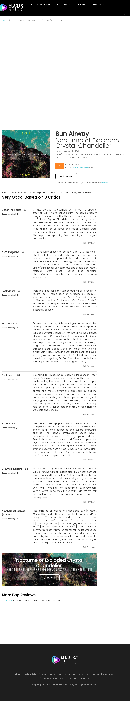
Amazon (105, 182)
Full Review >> (90, 242)
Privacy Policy (76, 674)
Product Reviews (53, 678)
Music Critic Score (81, 168)
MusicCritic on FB (79, 678)
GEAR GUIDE (64, 5)
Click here (7, 600)
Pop (13, 20)
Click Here (49, 577)
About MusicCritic (26, 674)
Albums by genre (39, 5)
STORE (82, 5)
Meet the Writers (52, 674)
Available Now (66, 176)
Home (5, 20)
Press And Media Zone (103, 674)
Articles (98, 5)
